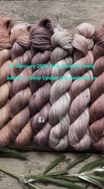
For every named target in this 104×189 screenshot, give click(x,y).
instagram (62, 120)
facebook (41, 120)
